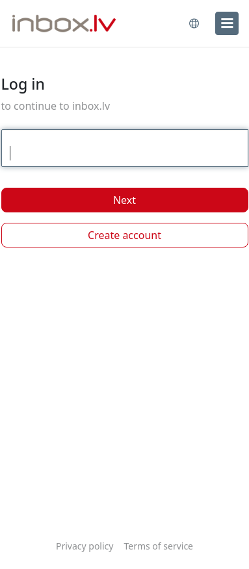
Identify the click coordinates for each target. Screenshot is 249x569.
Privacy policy (85, 546)
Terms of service (158, 546)
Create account (124, 235)
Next (124, 200)
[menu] (227, 23)
